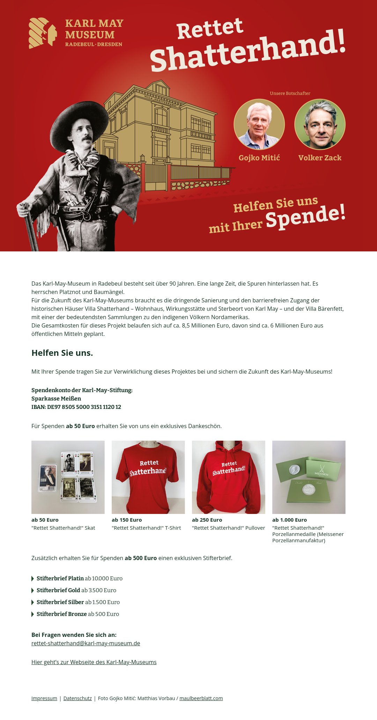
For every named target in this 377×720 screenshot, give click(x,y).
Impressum (44, 698)
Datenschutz (78, 698)
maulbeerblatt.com (201, 698)
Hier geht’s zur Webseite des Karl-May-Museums (94, 662)
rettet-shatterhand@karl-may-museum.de (85, 643)
